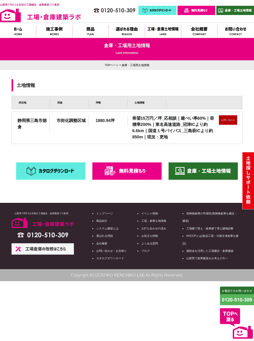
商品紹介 (101, 220)
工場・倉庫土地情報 (153, 220)
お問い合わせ (228, 120)
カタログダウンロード (110, 258)
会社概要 (101, 243)
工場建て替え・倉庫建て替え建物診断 (209, 228)
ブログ (145, 251)
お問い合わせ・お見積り (111, 251)
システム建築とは (107, 228)
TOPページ (111, 65)
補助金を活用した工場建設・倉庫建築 (209, 251)
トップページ (104, 213)
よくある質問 (149, 243)
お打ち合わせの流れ (153, 228)
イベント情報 (149, 213)
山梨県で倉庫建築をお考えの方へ (207, 258)
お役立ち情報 (149, 235)
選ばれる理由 (104, 235)
